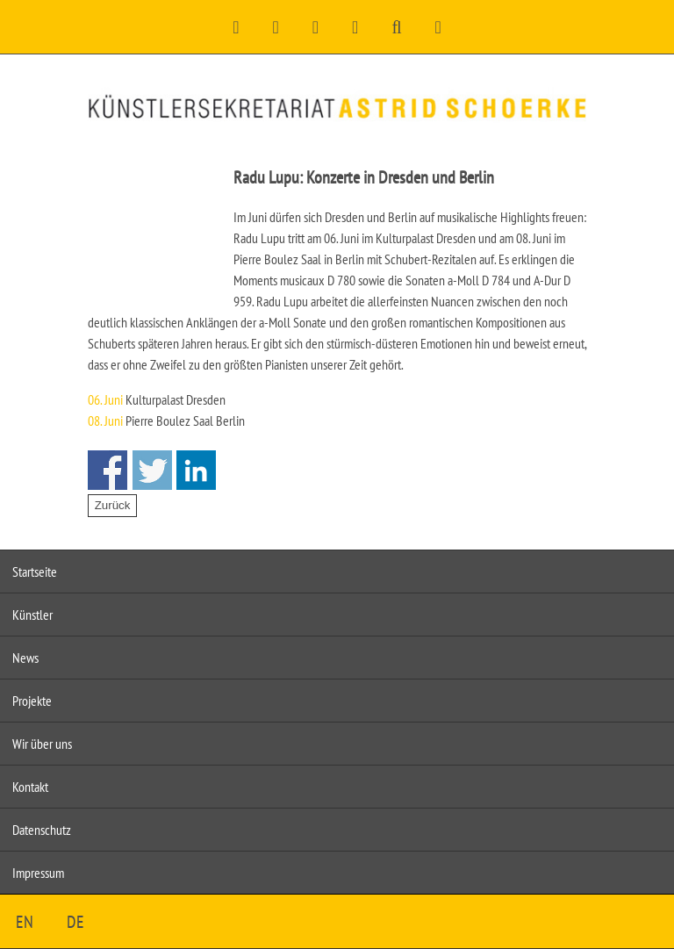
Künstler (32, 614)
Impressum (38, 872)
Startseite (34, 571)
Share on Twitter (152, 470)
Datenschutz (41, 829)
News (25, 657)
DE (75, 921)
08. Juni (105, 420)
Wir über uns (42, 743)
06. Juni (105, 399)
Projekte (32, 700)
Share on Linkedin (196, 470)
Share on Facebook (107, 470)
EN (24, 921)
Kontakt (30, 786)
